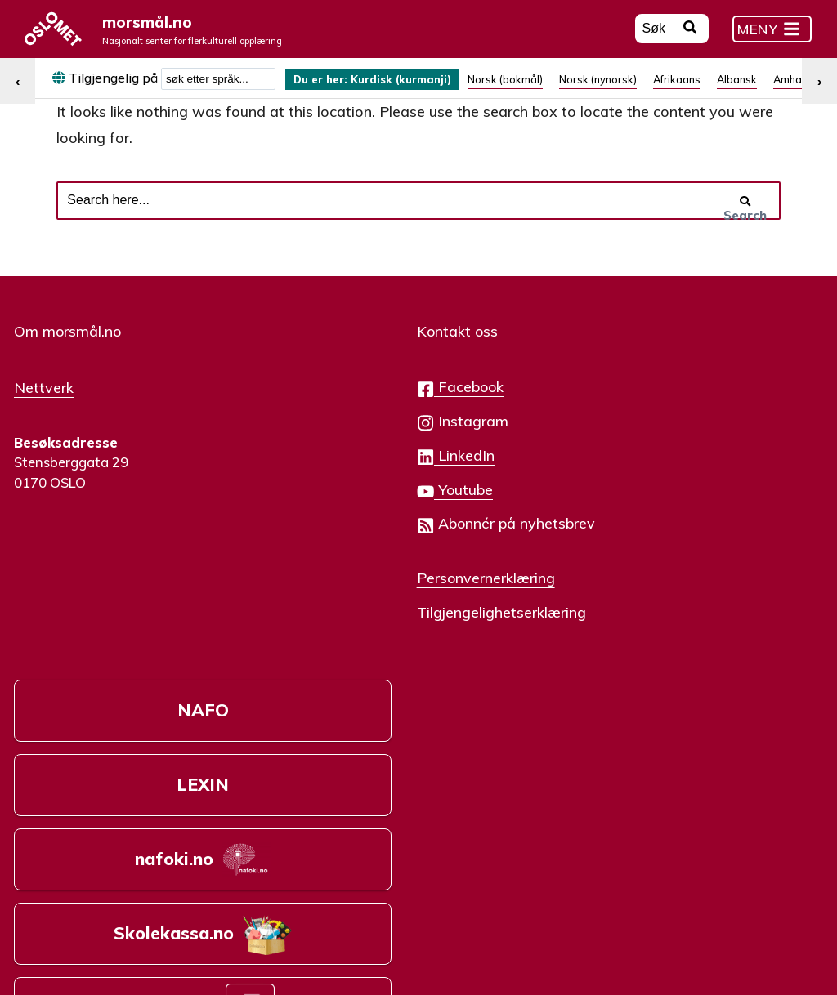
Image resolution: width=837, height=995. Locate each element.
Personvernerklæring (363, 604)
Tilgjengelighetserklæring (378, 637)
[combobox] (218, 88)
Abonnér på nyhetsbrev (383, 550)
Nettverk (44, 413)
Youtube (332, 516)
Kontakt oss (334, 358)
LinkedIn (333, 481)
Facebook (337, 414)
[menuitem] (387, 88)
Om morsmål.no (67, 358)
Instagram (340, 447)
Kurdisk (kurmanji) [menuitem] (422, 89)
